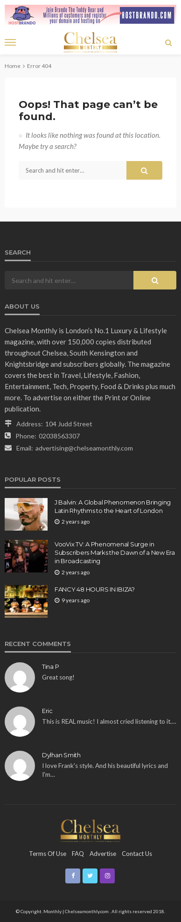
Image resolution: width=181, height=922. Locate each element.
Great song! (58, 677)
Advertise (103, 853)
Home (13, 65)
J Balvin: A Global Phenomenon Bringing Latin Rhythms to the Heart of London (113, 506)
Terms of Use (47, 853)
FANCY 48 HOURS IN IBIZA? (95, 589)
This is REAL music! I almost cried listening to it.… (109, 721)
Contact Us (137, 853)
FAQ (78, 853)
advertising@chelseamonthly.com (84, 448)
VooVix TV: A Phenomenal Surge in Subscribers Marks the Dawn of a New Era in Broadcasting (115, 552)
